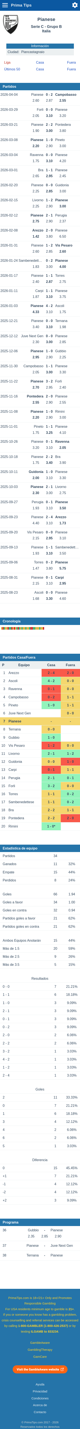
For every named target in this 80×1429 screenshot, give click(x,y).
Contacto (40, 1412)
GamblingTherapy (40, 1349)
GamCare (40, 1356)
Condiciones (40, 1398)
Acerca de (40, 1405)
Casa (40, 62)
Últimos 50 (12, 69)
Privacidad (40, 1391)
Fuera (71, 62)
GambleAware (40, 1342)
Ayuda (40, 1384)
